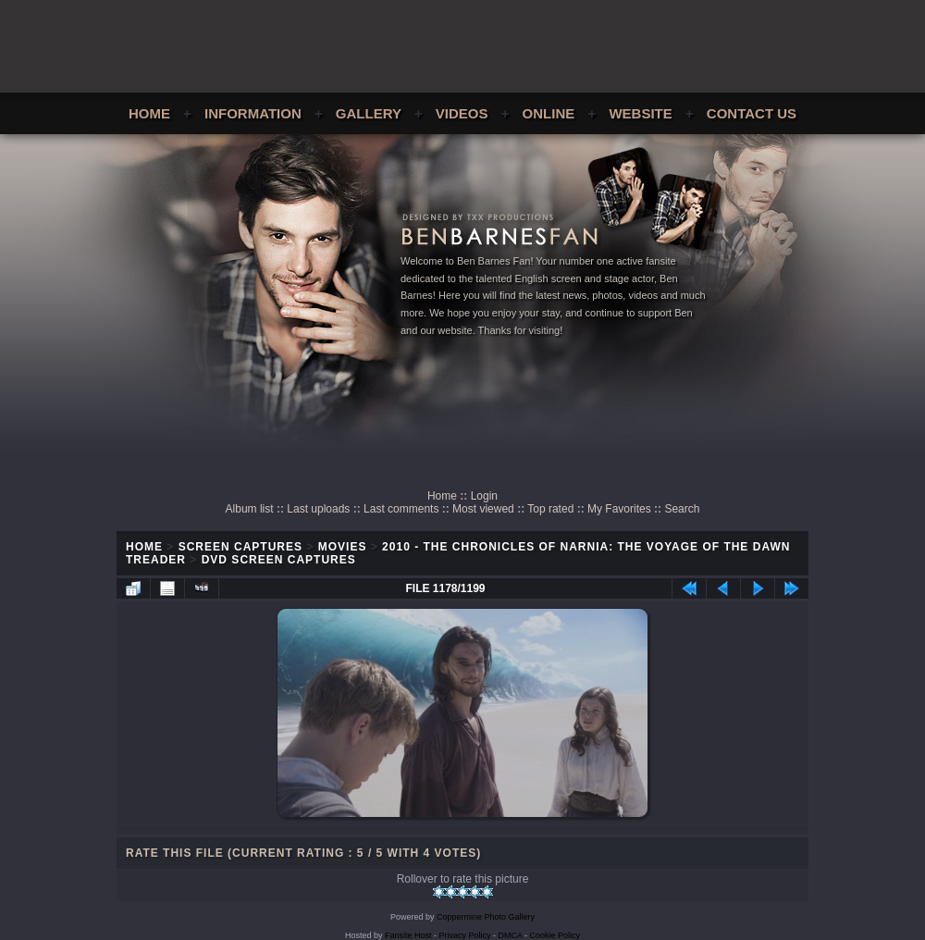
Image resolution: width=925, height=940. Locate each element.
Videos (462, 113)
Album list (250, 508)
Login (484, 495)
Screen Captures (240, 546)
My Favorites (619, 508)
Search (681, 508)
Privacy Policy (465, 935)
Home (149, 113)
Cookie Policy (555, 935)
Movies (342, 546)
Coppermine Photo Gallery (486, 916)
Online (549, 113)
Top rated (550, 508)
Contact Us (751, 113)
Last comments (401, 508)
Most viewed (483, 508)
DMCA (511, 935)
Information (253, 113)
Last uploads (318, 508)
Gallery (368, 113)
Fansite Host (408, 935)
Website (640, 113)
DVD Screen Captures (279, 559)
